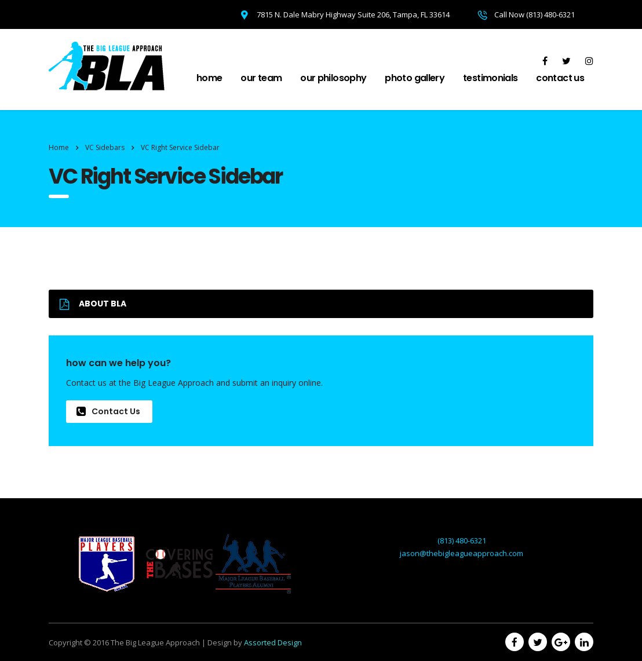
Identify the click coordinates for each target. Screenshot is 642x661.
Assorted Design (273, 642)
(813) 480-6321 (461, 540)
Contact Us (560, 78)
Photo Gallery (414, 78)
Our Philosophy (333, 78)
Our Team (261, 78)
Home (209, 78)
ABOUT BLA (93, 303)
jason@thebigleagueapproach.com (461, 553)
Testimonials (490, 78)
